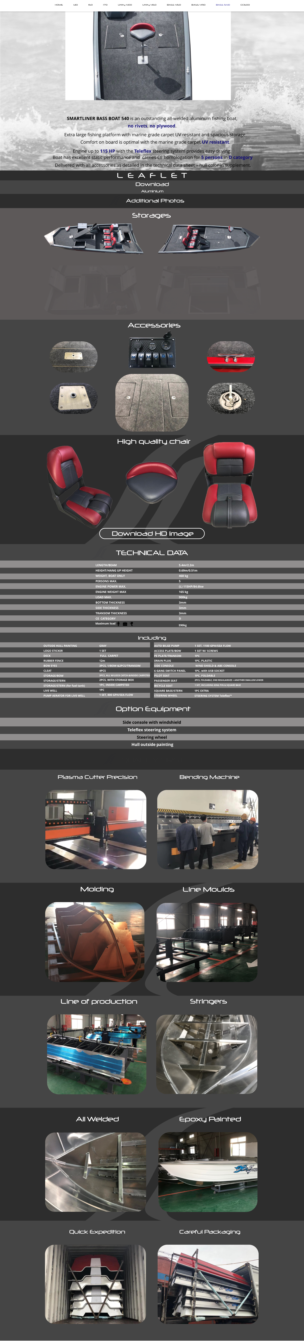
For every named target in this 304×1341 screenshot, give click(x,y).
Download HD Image (152, 533)
